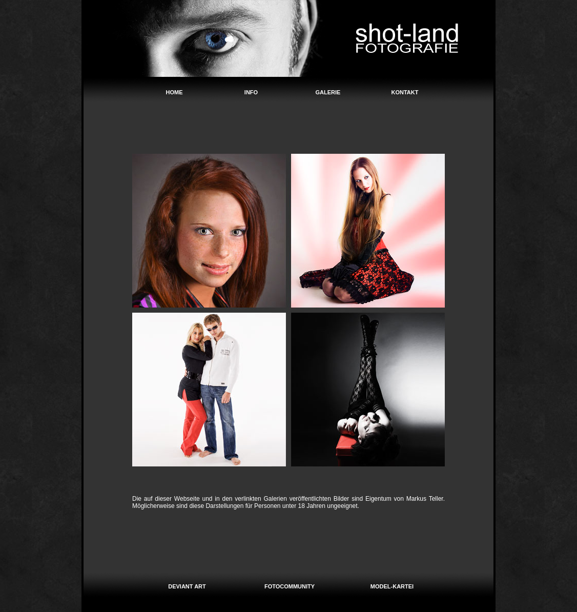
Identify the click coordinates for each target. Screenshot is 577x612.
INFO (251, 92)
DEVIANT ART (187, 586)
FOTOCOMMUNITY (289, 586)
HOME (174, 92)
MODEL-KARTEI (392, 586)
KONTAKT (405, 92)
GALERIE (328, 92)
